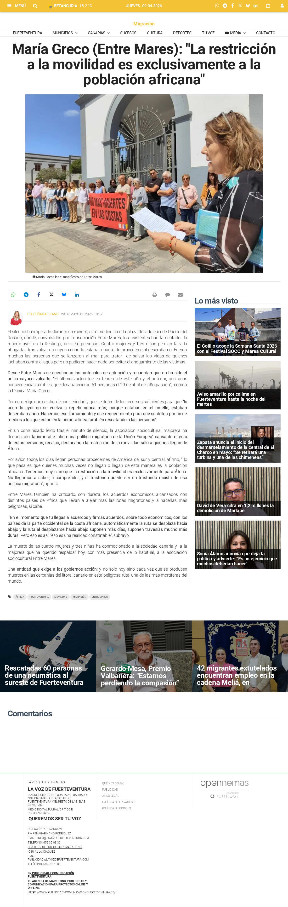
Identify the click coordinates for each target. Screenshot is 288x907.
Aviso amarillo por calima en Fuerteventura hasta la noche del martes (231, 399)
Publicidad (110, 789)
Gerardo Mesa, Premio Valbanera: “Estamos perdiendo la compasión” (140, 675)
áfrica (20, 597)
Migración (144, 24)
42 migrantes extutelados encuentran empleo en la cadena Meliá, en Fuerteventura (237, 679)
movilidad (60, 597)
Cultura (155, 33)
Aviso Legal (110, 796)
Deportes (182, 33)
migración (79, 597)
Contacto (265, 33)
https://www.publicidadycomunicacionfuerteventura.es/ (71, 892)
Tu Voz (208, 33)
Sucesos (128, 33)
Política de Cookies (116, 808)
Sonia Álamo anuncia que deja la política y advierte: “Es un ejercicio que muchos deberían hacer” (237, 559)
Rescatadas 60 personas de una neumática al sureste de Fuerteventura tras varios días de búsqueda (44, 682)
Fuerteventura (27, 33)
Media (235, 33)
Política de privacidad (119, 802)
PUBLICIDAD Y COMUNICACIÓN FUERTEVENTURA (51, 875)
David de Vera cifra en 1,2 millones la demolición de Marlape (235, 508)
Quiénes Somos (113, 783)
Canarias (97, 33)
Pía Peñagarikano (43, 314)
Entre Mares (100, 597)
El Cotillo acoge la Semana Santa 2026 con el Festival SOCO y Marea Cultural (237, 348)
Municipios (63, 33)
